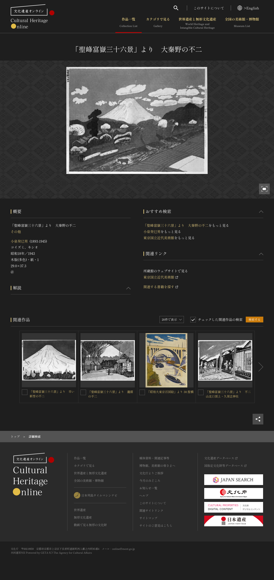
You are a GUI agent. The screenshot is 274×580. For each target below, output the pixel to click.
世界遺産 (80, 510)
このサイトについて (209, 7)
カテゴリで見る (158, 23)
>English (248, 7)
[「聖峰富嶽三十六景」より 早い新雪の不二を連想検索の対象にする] (24, 392)
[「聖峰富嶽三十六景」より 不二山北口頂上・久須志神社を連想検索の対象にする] (201, 392)
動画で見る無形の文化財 (90, 525)
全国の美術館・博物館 (242, 23)
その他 (16, 231)
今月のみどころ (149, 480)
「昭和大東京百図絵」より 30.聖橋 (170, 392)
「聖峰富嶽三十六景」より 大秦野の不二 (175, 225)
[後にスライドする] (259, 367)
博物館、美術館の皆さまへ (157, 465)
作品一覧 (128, 23)
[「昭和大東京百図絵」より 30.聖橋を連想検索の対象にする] (142, 392)
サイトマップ (148, 518)
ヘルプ (143, 495)
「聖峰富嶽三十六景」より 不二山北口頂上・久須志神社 (228, 394)
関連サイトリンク (151, 510)
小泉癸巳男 (19, 241)
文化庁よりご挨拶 (151, 473)
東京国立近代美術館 (158, 237)
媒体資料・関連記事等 (154, 458)
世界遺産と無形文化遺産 (197, 23)
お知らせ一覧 (148, 488)
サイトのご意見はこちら (155, 525)
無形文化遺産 (83, 517)
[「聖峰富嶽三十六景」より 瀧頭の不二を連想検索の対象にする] (83, 392)
